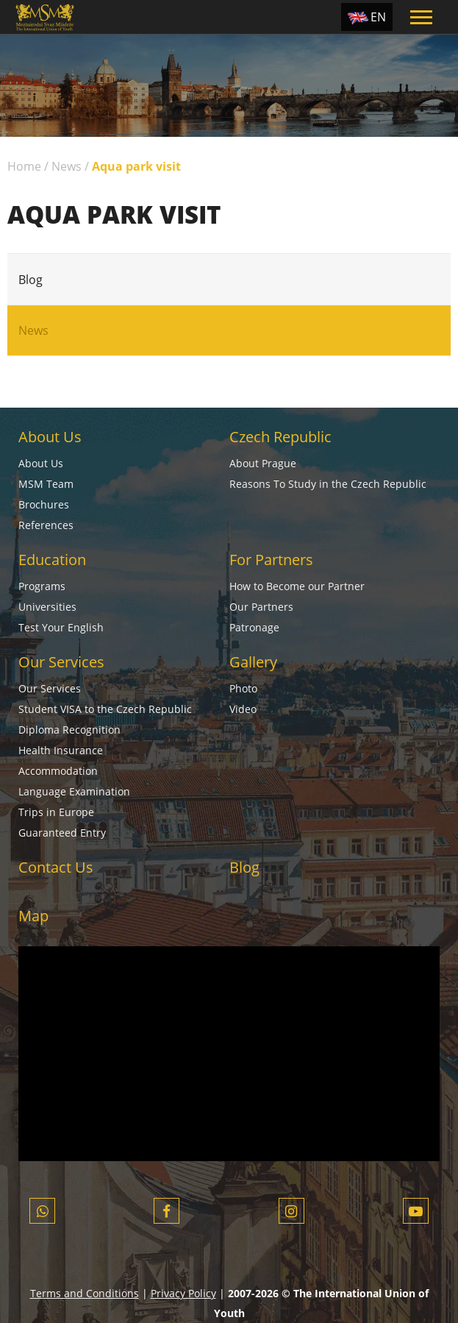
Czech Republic (280, 437)
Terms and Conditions (84, 1293)
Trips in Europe (56, 812)
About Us (50, 437)
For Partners (271, 560)
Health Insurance (60, 750)
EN (378, 17)
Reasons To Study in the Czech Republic (327, 484)
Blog (30, 280)
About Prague (262, 463)
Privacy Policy (183, 1293)
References (46, 525)
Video (243, 709)
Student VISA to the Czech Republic (105, 709)
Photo (243, 688)
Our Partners (261, 607)
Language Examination (74, 791)
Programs (41, 586)
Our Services (61, 662)
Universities (47, 607)
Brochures (43, 504)
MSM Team (46, 484)
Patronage (254, 627)
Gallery (253, 662)
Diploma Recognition (69, 730)
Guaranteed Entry (62, 833)
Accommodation (58, 771)
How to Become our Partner (297, 586)
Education (52, 560)
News (66, 166)
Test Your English (61, 627)
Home (24, 166)
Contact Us (55, 867)
